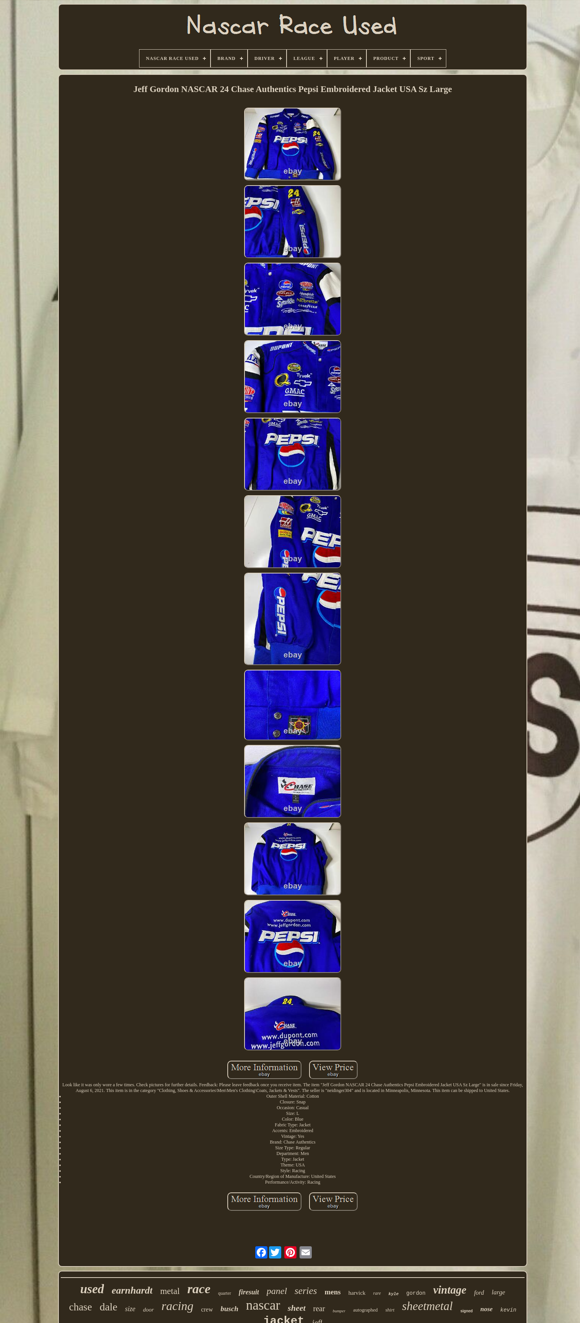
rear (319, 1308)
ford (479, 1292)
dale (109, 1307)
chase (80, 1307)
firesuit (249, 1292)
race (198, 1289)
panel (277, 1291)
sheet (296, 1308)
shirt (390, 1310)
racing (178, 1306)
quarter (224, 1293)
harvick (357, 1293)
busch (229, 1309)
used (92, 1289)
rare (377, 1293)
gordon (415, 1293)
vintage (450, 1290)
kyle (394, 1294)
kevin (508, 1310)
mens (332, 1292)
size (130, 1309)
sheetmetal (427, 1306)
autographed (365, 1310)
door (148, 1310)
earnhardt (132, 1290)
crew (207, 1309)
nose (486, 1309)
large (498, 1292)
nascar (263, 1305)
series (306, 1291)
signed (466, 1311)
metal (170, 1291)
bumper (339, 1310)
